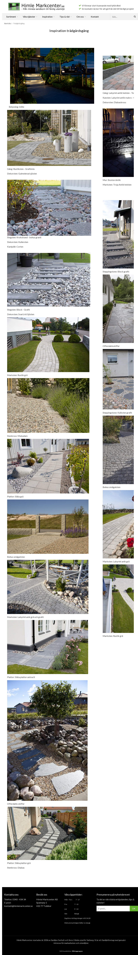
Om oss (81, 16)
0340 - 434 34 (19, 899)
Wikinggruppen (77, 951)
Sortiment (12, 16)
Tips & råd (66, 16)
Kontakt (95, 16)
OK (133, 908)
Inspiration (48, 16)
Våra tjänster (30, 16)
